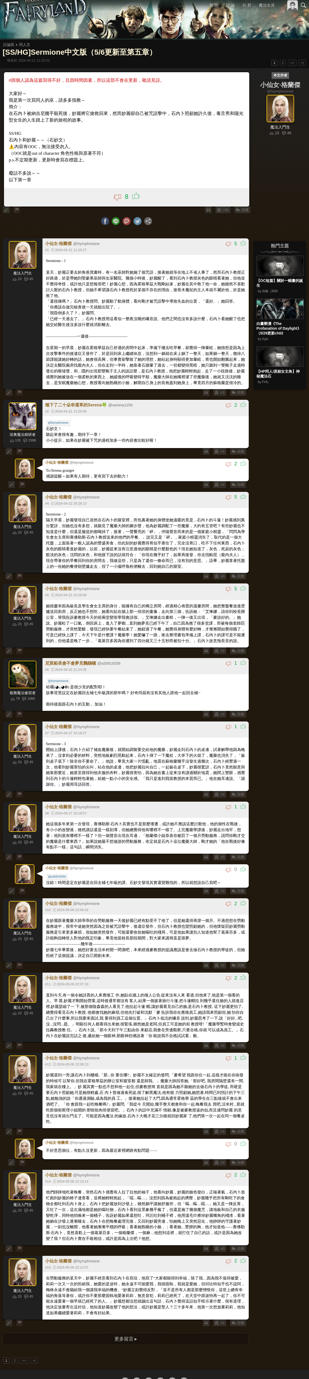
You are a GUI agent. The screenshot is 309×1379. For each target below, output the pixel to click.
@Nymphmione (59, 412)
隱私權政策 (276, 1366)
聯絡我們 (295, 1366)
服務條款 (257, 1366)
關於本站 (240, 1366)
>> (292, 63)
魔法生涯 (267, 5)
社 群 (246, 5)
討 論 (230, 5)
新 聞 (214, 5)
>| (302, 63)
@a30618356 (57, 855)
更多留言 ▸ (125, 1302)
